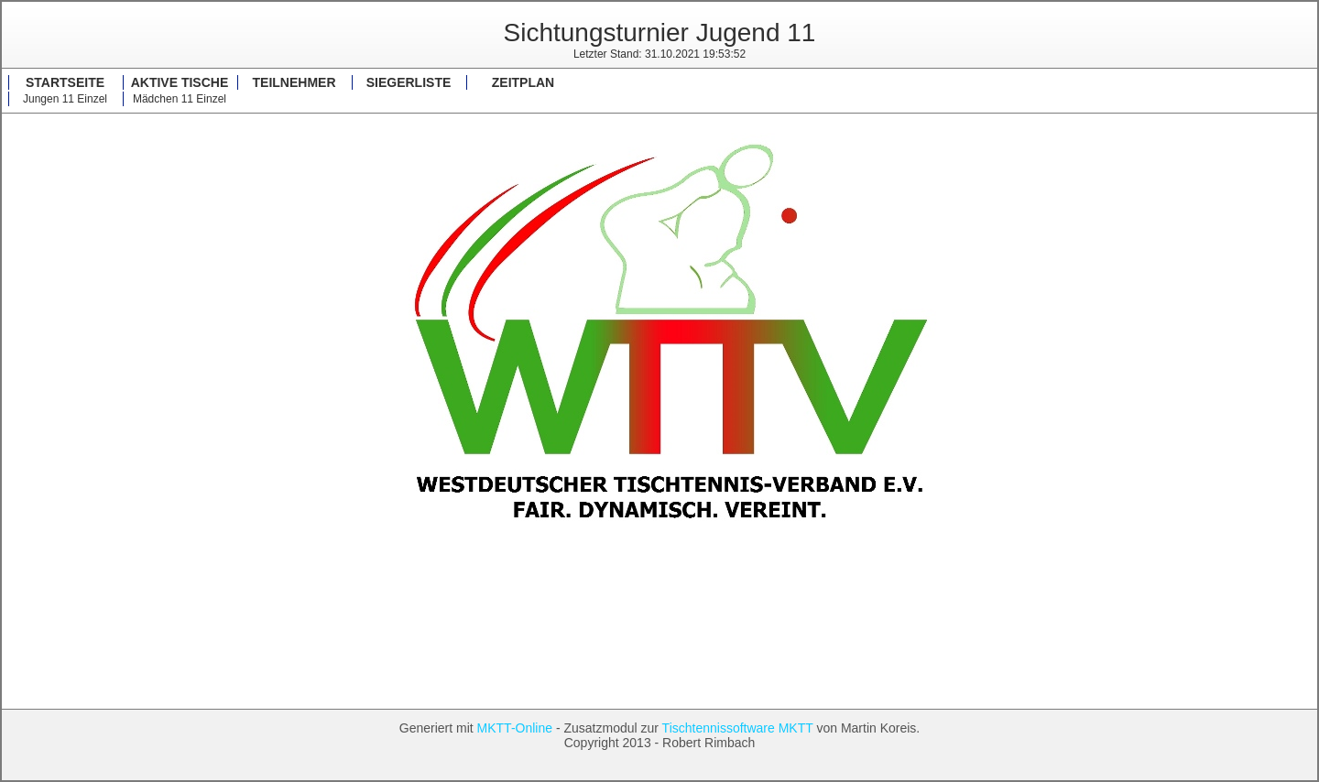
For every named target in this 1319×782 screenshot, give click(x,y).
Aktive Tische (180, 82)
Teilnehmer (294, 82)
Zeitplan (523, 82)
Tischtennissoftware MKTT (737, 728)
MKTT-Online (514, 728)
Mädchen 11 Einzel (179, 98)
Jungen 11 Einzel (65, 98)
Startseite (65, 82)
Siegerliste (409, 82)
